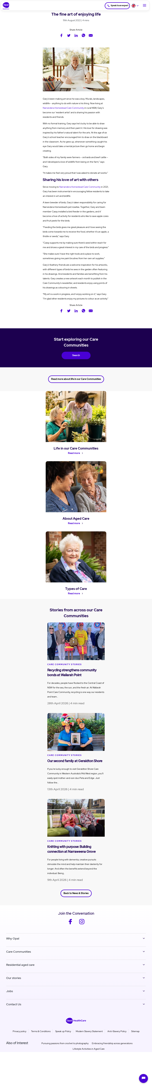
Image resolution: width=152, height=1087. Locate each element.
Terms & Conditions (41, 1036)
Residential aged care (20, 969)
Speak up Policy (63, 1036)
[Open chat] (143, 1078)
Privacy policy (19, 1036)
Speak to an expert (115, 5)
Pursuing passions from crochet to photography (65, 1048)
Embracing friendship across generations (112, 1048)
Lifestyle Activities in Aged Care (89, 1053)
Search (76, 355)
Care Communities (18, 956)
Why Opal (12, 943)
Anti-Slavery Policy (116, 1036)
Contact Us (13, 1009)
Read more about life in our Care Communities (76, 377)
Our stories (13, 982)
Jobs (9, 996)
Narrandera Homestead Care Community (63, 107)
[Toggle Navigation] (144, 6)
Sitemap (135, 1036)
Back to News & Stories (76, 898)
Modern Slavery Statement (89, 1036)
